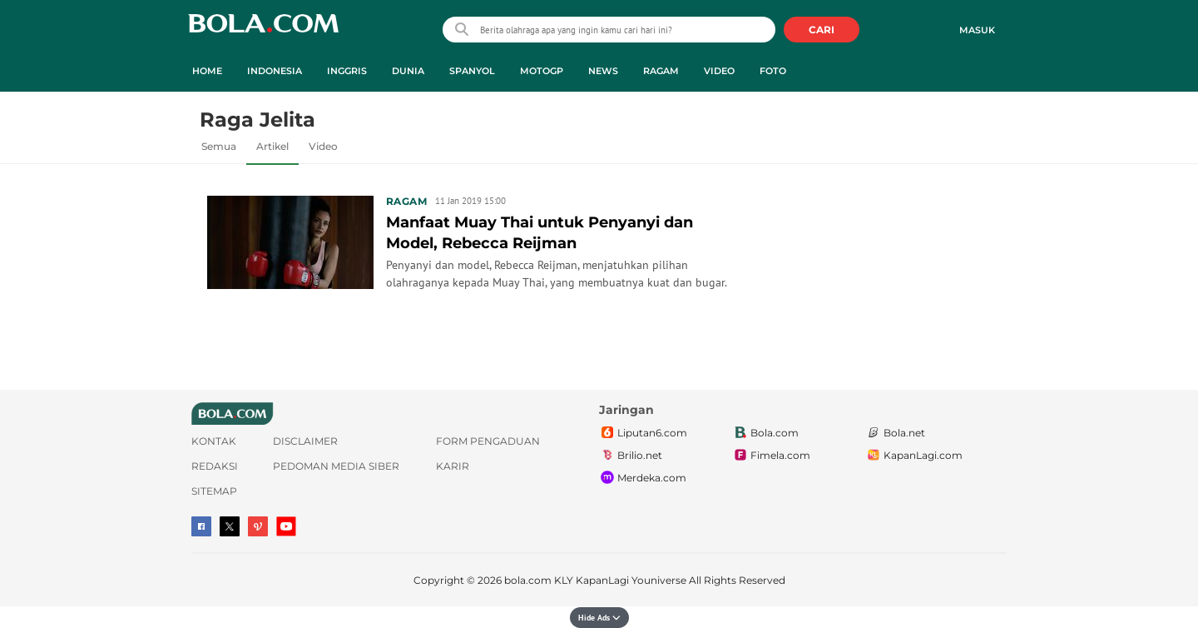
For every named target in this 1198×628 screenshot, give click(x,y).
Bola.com (765, 433)
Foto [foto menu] (773, 71)
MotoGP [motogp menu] (541, 71)
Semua (218, 146)
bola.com (528, 580)
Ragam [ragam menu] (661, 71)
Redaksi (214, 466)
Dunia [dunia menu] (408, 71)
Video (323, 146)
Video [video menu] (719, 71)
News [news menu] (603, 71)
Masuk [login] (977, 30)
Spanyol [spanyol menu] (472, 71)
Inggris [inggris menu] (347, 71)
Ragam (406, 201)
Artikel (272, 146)
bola (263, 31)
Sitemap (214, 491)
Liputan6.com (643, 433)
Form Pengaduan (488, 441)
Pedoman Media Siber (336, 466)
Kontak (213, 441)
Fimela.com (771, 455)
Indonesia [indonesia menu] (274, 71)
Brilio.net (630, 455)
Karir (452, 466)
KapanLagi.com (914, 455)
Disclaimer (305, 441)
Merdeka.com (642, 478)
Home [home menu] (207, 71)
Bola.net (895, 433)
